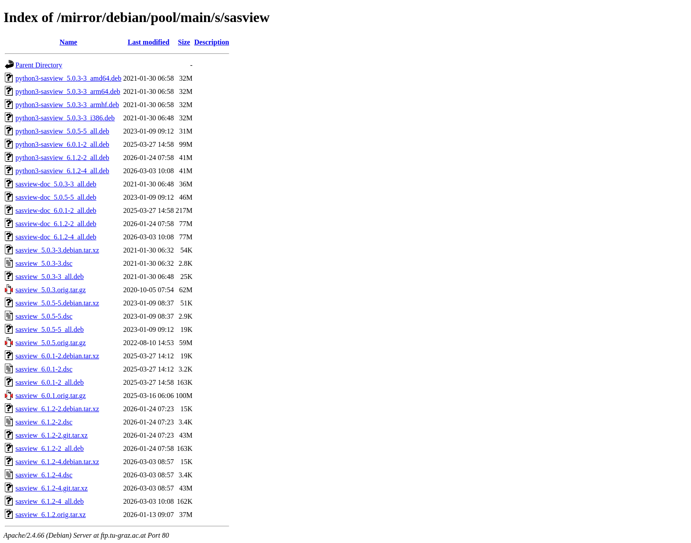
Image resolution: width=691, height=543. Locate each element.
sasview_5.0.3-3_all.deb (49, 276)
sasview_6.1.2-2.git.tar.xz (51, 435)
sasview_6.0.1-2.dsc (43, 369)
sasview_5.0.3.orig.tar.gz (50, 290)
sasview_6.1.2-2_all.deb (49, 448)
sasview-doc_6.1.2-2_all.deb (56, 223)
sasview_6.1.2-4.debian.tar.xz (57, 461)
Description (211, 42)
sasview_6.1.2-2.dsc (43, 422)
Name (68, 42)
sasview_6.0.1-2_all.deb (49, 382)
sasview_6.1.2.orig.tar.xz (50, 514)
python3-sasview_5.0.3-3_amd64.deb (68, 78)
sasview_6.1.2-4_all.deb (49, 501)
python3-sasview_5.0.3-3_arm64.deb (67, 91)
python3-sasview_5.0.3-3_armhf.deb (67, 104)
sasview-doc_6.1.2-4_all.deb (56, 237)
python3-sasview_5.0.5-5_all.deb (62, 131)
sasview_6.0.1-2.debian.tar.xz (57, 356)
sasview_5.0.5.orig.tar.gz (50, 342)
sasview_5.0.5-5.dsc (43, 316)
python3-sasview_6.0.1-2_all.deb (62, 144)
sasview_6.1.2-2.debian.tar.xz (57, 409)
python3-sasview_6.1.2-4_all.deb (62, 171)
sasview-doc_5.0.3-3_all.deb (56, 184)
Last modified (149, 42)
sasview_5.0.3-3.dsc (43, 263)
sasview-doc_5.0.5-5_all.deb (56, 197)
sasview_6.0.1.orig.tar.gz (50, 395)
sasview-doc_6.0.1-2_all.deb (56, 210)
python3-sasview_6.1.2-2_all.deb (62, 157)
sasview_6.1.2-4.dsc (43, 475)
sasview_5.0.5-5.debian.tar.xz (57, 303)
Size (184, 42)
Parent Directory (38, 65)
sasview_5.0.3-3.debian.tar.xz (57, 250)
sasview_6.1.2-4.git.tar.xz (51, 488)
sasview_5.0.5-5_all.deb (49, 329)
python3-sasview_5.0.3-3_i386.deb (65, 118)
